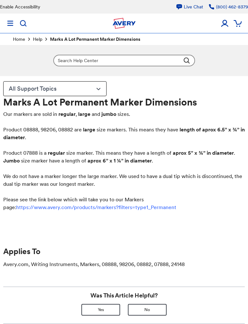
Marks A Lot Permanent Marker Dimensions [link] (95, 39)
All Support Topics (55, 89)
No (147, 309)
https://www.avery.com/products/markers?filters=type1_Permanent (96, 207)
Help (37, 39)
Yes (101, 309)
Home (19, 39)
